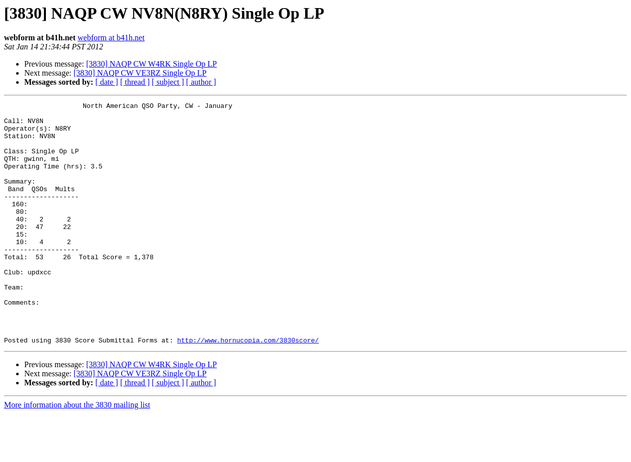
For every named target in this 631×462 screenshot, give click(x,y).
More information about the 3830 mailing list (77, 453)
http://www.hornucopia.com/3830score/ (248, 388)
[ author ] (201, 82)
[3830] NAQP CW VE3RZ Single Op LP (140, 73)
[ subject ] (168, 82)
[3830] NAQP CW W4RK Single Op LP (151, 64)
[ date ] (106, 82)
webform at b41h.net (111, 37)
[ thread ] (135, 82)
